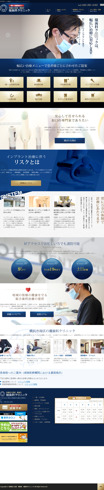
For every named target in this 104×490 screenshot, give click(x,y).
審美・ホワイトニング (41, 409)
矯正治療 (37, 406)
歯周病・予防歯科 (40, 400)
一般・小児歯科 (39, 397)
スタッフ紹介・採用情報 (42, 422)
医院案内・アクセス (40, 419)
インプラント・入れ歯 (41, 403)
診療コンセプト (39, 416)
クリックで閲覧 (24, 382)
